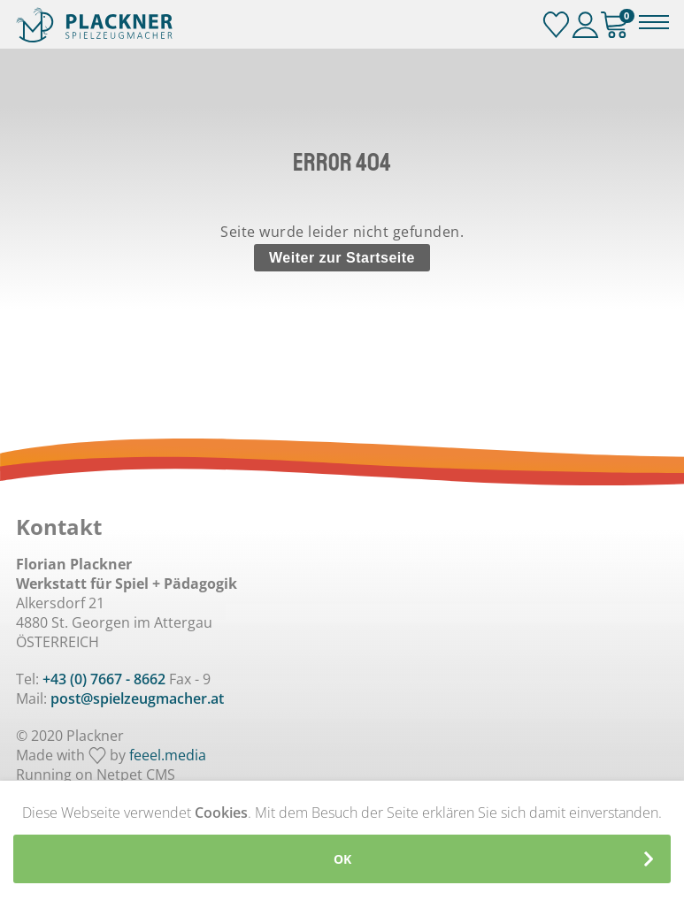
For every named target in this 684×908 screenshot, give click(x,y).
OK (342, 859)
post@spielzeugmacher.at (137, 698)
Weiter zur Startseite (342, 257)
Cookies (221, 812)
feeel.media (167, 755)
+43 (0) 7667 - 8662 (103, 679)
